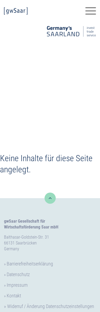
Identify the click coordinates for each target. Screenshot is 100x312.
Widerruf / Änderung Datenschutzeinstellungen (50, 306)
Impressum (17, 285)
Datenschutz (18, 274)
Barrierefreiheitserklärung (30, 264)
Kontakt (14, 295)
